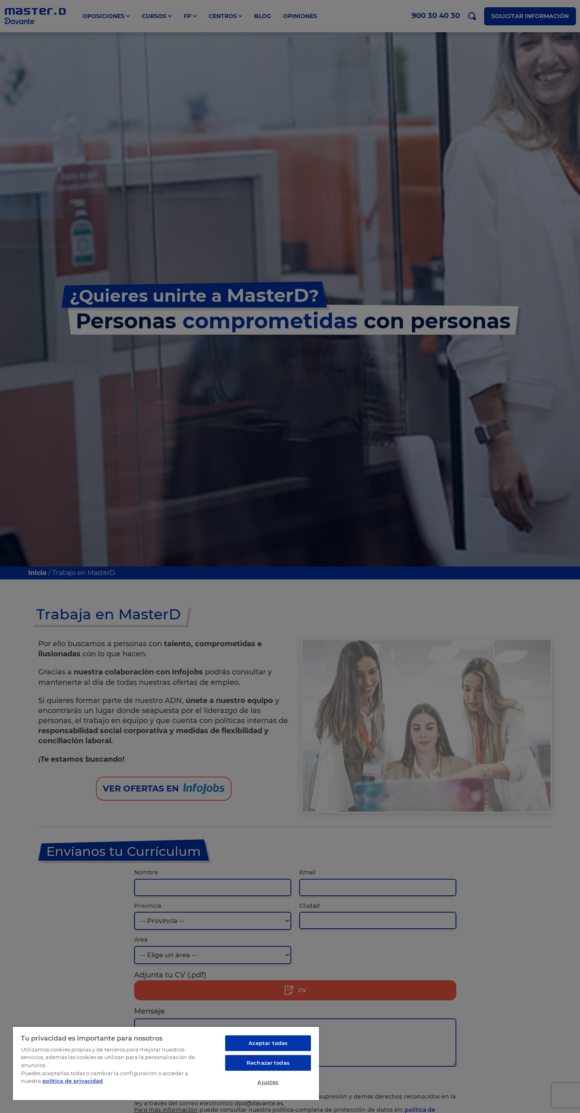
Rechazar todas (268, 1062)
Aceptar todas (268, 1043)
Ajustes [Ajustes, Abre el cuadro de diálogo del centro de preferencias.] (267, 1082)
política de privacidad (72, 1081)
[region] (166, 1063)
